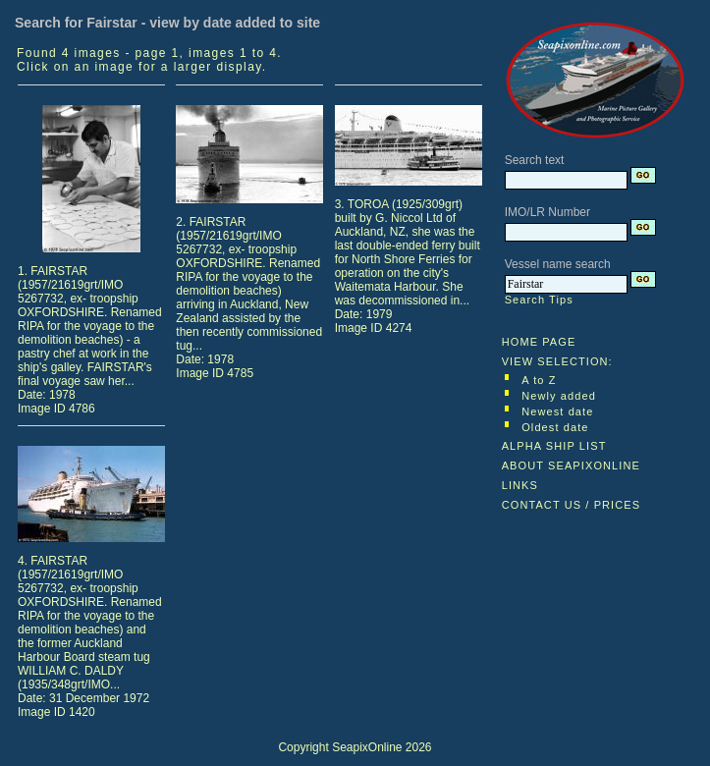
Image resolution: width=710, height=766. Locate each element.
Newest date (557, 411)
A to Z (538, 380)
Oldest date (554, 427)
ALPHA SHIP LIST (554, 446)
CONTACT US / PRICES (571, 505)
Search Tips (539, 299)
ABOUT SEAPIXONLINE (571, 465)
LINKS (520, 485)
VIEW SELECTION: (557, 361)
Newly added (558, 396)
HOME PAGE (539, 342)
